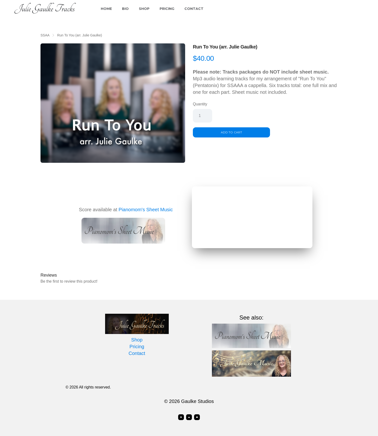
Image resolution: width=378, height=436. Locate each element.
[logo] (44, 9)
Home (106, 9)
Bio (125, 9)
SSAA (44, 35)
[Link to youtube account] (198, 417)
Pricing (167, 9)
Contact (193, 9)
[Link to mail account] (189, 417)
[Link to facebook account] (180, 417)
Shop (144, 9)
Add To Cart (231, 132)
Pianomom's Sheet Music (146, 209)
